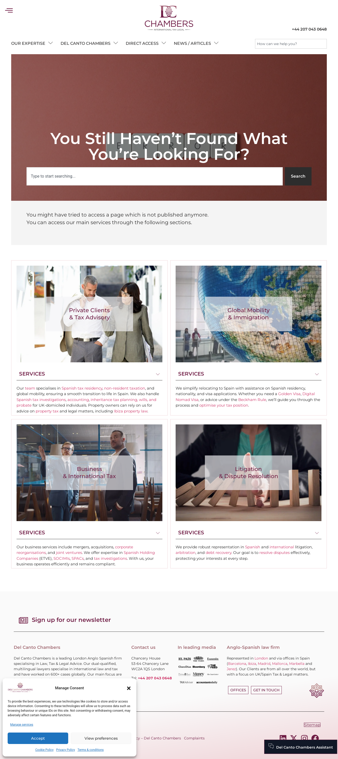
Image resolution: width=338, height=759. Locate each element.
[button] (128, 688)
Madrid (264, 663)
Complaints (194, 738)
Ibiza (252, 663)
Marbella (296, 663)
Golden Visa (289, 393)
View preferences (101, 738)
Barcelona (237, 663)
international (282, 547)
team (30, 388)
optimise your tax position (223, 405)
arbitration (185, 552)
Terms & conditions (90, 750)
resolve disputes (274, 552)
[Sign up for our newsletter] (23, 620)
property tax (47, 411)
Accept (38, 738)
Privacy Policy (65, 750)
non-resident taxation (124, 388)
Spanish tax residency (82, 388)
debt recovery (218, 552)
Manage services (21, 724)
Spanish (252, 547)
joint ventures (69, 552)
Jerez (231, 669)
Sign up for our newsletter (71, 619)
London (261, 658)
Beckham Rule (252, 399)
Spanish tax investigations (41, 399)
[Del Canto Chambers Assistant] (300, 747)
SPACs (78, 558)
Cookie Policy (44, 750)
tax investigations (110, 558)
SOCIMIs (61, 558)
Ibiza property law (130, 411)
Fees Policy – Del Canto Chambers (150, 738)
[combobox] (291, 44)
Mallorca (279, 663)
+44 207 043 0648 (309, 29)
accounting (78, 399)
